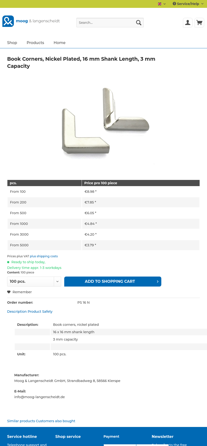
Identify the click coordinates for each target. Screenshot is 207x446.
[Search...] (110, 22)
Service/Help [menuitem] (186, 4)
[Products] (35, 42)
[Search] (139, 22)
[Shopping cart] (199, 22)
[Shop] (12, 42)
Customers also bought (55, 421)
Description (17, 311)
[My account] (187, 22)
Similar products (21, 421)
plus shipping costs (44, 256)
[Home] (59, 42)
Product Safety (40, 311)
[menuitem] (110, 25)
